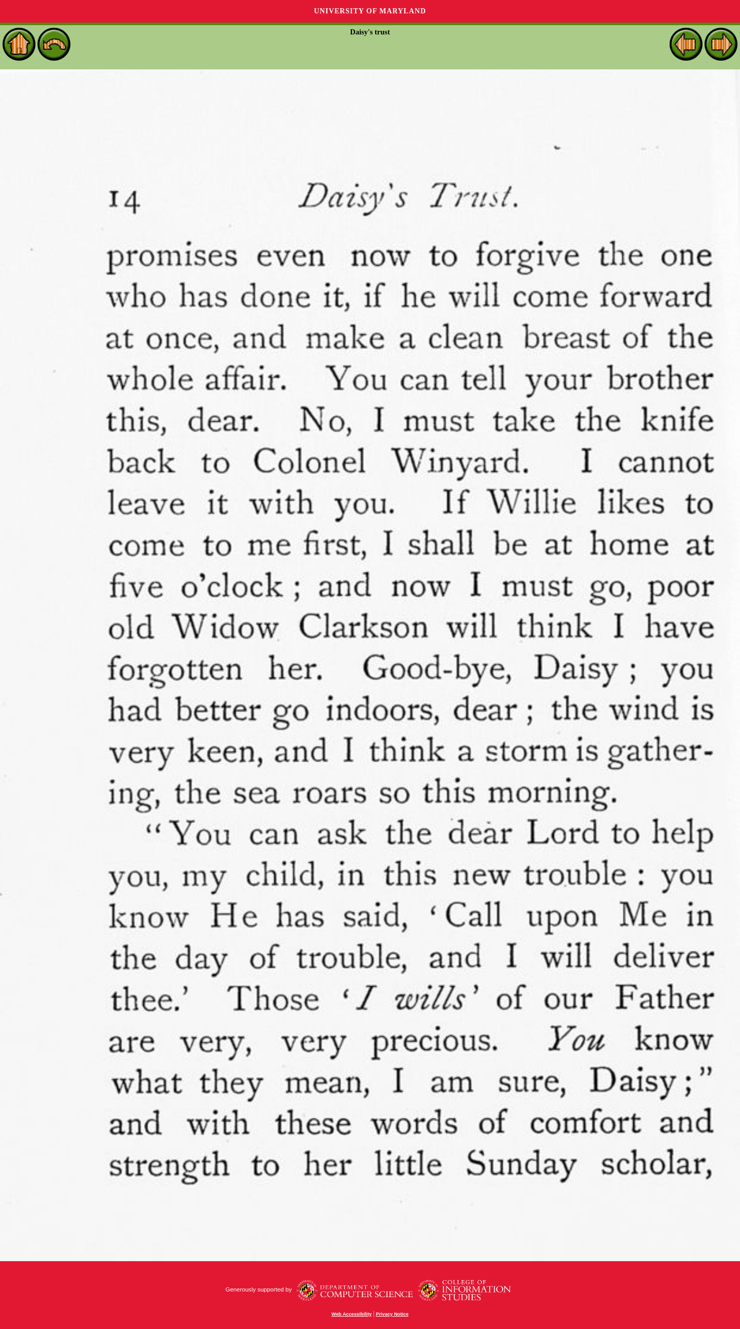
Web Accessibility (351, 1314)
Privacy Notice (392, 1314)
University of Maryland (370, 11)
